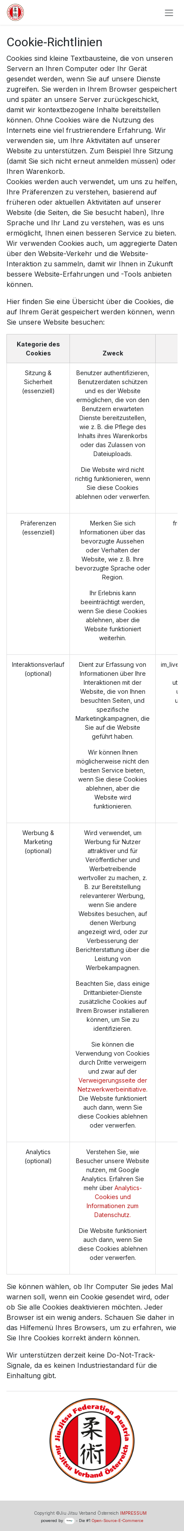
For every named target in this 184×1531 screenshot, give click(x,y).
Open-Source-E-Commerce (117, 1520)
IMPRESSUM (133, 1513)
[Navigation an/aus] (169, 12)
